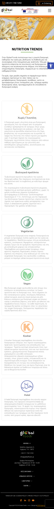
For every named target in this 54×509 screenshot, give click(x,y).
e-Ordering (44, 3)
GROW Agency (41, 505)
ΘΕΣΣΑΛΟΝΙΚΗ (26, 471)
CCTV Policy (44, 496)
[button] (50, 65)
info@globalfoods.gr (27, 457)
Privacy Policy (33, 496)
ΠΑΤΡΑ (26, 486)
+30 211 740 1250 (13, 3)
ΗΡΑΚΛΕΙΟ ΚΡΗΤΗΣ (25, 476)
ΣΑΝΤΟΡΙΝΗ (26, 481)
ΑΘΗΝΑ (25, 443)
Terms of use (10, 496)
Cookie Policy (22, 496)
